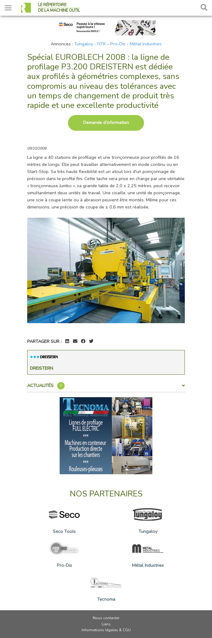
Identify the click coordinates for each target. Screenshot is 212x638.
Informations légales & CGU (106, 630)
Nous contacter (106, 617)
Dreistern (41, 368)
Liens (106, 624)
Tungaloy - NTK (90, 44)
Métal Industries (146, 44)
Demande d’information (106, 123)
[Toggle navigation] (8, 8)
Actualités (106, 385)
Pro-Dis (117, 44)
